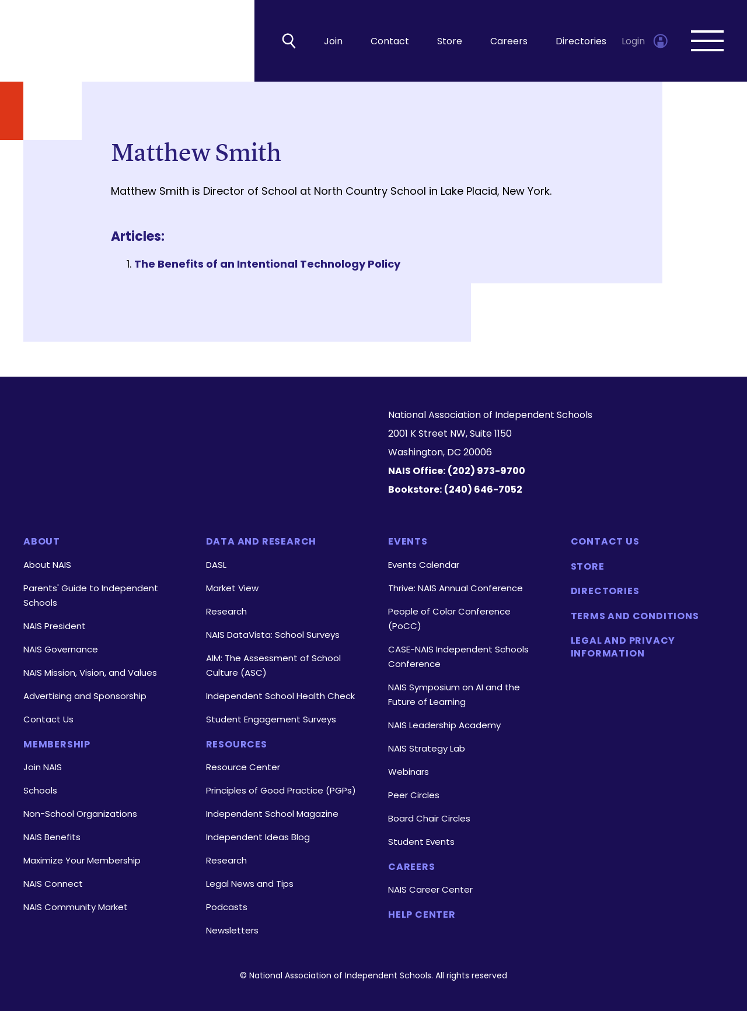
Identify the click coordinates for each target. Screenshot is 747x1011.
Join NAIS (42, 767)
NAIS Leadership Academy (444, 725)
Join (333, 41)
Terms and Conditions (635, 616)
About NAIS (47, 565)
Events (408, 541)
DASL (216, 565)
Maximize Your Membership (82, 860)
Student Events (421, 842)
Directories (581, 41)
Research (226, 611)
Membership (56, 744)
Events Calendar (423, 565)
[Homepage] (191, 426)
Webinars (408, 772)
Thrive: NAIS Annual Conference (455, 588)
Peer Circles (413, 795)
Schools (40, 790)
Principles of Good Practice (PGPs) (281, 790)
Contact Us (48, 719)
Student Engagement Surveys (271, 719)
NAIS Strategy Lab (426, 748)
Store (449, 41)
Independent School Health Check (280, 696)
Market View (232, 588)
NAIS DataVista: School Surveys (273, 635)
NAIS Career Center (430, 889)
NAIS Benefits (52, 837)
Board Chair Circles (429, 818)
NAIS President (54, 626)
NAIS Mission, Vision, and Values (90, 672)
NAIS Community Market (75, 907)
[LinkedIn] (162, 471)
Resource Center (243, 767)
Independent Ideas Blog (258, 837)
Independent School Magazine (272, 814)
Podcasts (226, 907)
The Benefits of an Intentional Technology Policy (267, 264)
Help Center (422, 914)
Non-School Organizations (80, 814)
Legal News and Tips (250, 883)
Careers (509, 41)
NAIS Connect (53, 883)
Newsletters (232, 930)
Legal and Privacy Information (623, 647)
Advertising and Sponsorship (84, 696)
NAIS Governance (60, 649)
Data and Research (261, 541)
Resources (236, 744)
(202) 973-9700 (486, 471)
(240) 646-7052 (483, 489)
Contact (390, 41)
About (41, 541)
